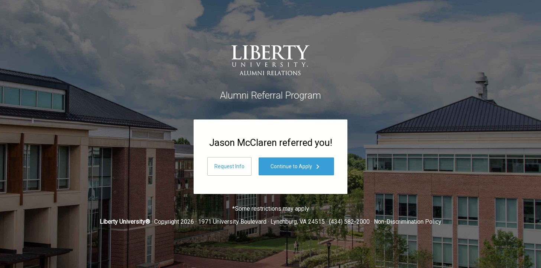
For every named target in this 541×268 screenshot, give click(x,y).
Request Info (229, 166)
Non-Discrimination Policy (407, 221)
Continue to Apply (296, 166)
